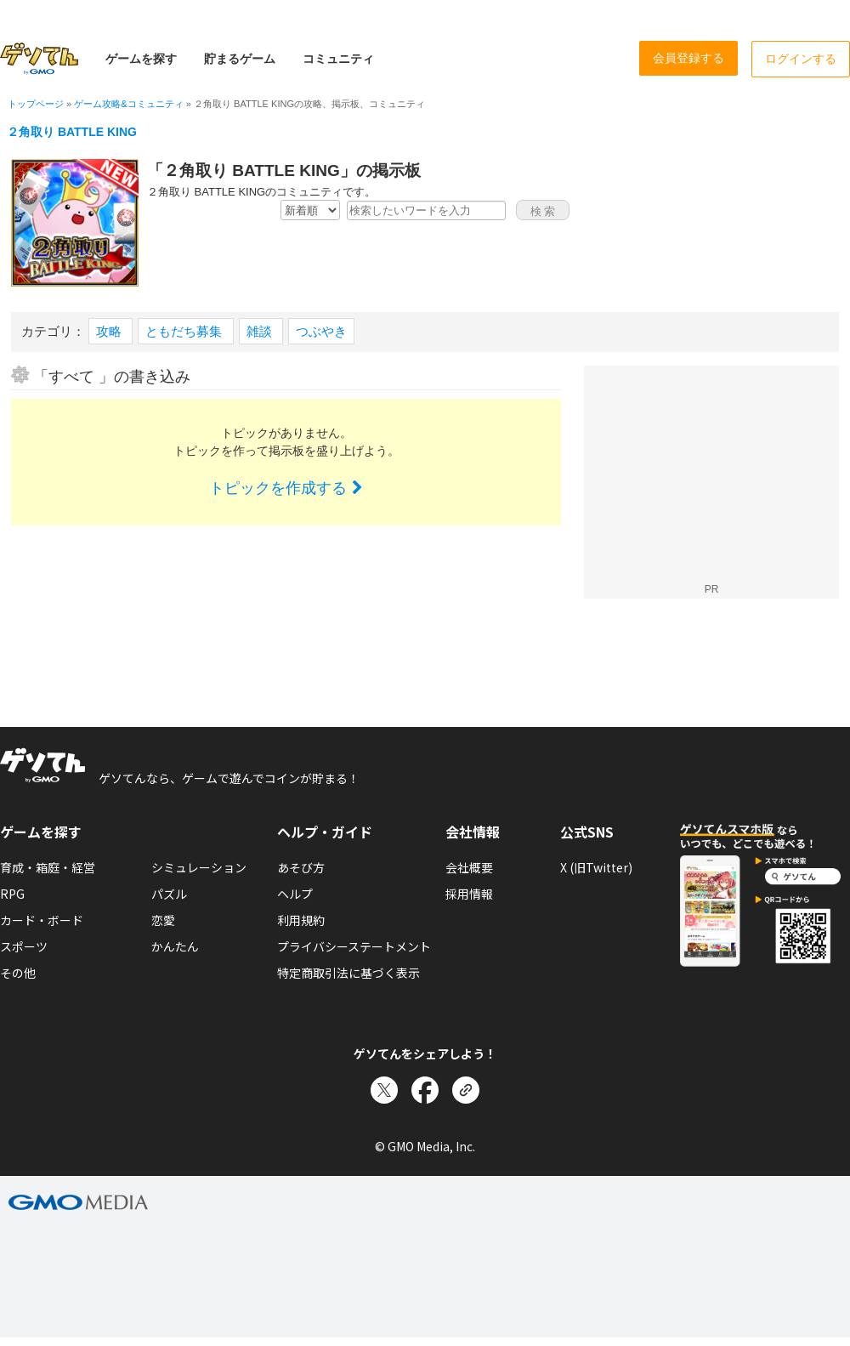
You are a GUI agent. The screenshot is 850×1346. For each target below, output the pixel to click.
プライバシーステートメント (354, 946)
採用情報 (469, 893)
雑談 (260, 331)
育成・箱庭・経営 (47, 867)
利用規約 (301, 920)
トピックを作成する (285, 488)
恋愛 (163, 920)
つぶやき (321, 331)
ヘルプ (295, 893)
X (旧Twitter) (596, 867)
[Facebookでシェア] (425, 1090)
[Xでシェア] (384, 1090)
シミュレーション (198, 867)
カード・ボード (41, 920)
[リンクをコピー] (465, 1090)
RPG (12, 893)
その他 (18, 972)
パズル (169, 893)
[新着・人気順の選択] (310, 210)
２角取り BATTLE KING (72, 132)
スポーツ (24, 946)
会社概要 (469, 867)
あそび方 (301, 867)
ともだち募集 (185, 331)
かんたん (175, 946)
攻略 (110, 331)
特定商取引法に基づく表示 (348, 972)
